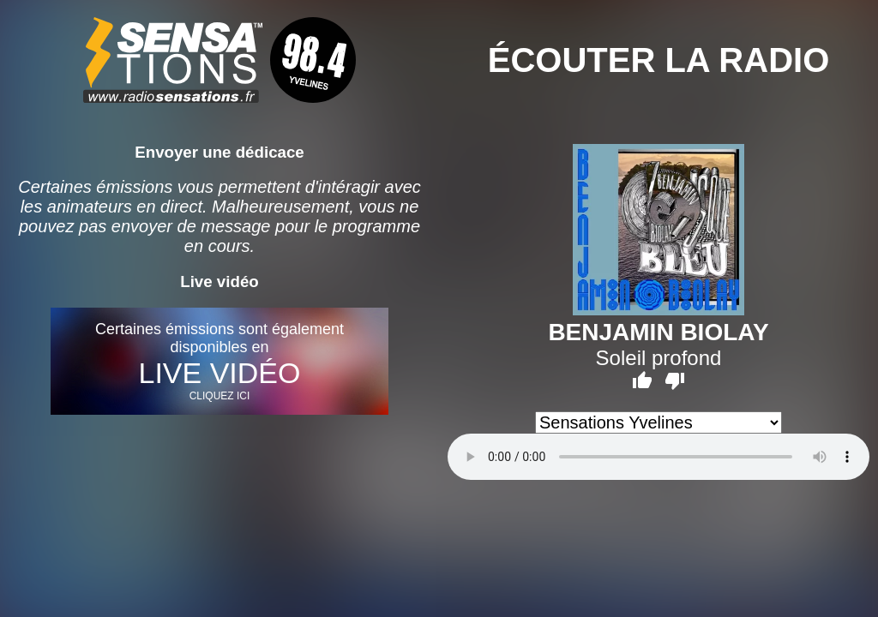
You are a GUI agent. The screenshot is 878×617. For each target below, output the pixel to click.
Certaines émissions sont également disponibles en (219, 361)
